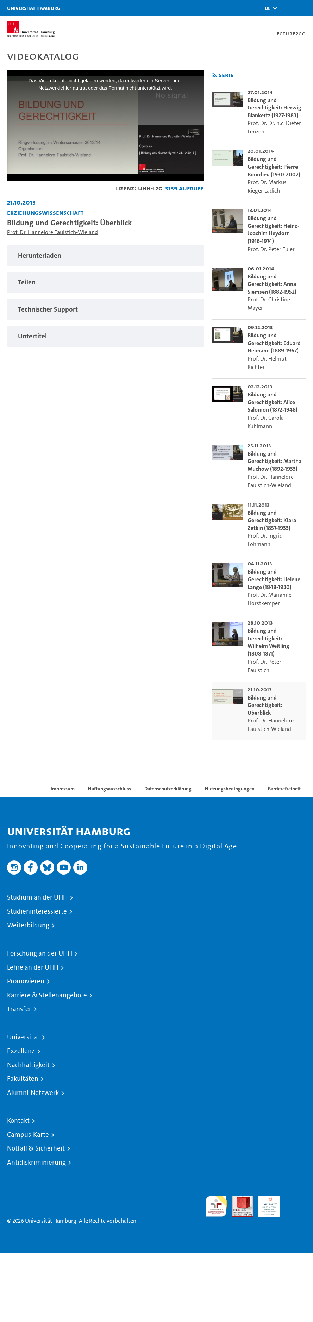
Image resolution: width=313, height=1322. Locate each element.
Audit (238, 1199)
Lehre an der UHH (32, 967)
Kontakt (18, 1120)
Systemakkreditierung (295, 1199)
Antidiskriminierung (36, 1162)
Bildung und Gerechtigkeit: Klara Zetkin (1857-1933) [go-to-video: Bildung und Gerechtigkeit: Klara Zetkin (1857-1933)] (272, 520)
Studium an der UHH (37, 897)
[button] (267, 8)
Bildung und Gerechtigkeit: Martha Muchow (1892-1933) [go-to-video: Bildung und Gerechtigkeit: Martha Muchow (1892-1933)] (274, 461)
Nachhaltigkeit (28, 1065)
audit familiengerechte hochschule (216, 1206)
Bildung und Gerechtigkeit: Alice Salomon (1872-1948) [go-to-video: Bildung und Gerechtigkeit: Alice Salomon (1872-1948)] (273, 402)
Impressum (63, 788)
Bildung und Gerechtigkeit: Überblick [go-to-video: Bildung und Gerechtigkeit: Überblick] (265, 705)
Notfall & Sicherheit (36, 1148)
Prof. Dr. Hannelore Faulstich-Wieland (52, 232)
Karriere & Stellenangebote (47, 995)
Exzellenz (21, 1050)
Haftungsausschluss (109, 788)
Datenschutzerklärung (168, 788)
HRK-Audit (265, 1204)
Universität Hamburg (33, 8)
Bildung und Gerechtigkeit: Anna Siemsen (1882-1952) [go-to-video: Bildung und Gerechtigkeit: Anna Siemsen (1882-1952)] (272, 284)
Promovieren (25, 981)
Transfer (19, 1009)
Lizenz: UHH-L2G (139, 188)
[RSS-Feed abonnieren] (214, 75)
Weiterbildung (28, 925)
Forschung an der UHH (39, 953)
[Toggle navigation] (304, 8)
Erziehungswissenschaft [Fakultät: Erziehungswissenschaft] (45, 212)
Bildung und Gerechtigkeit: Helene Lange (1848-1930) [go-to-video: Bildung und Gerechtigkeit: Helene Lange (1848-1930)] (274, 579)
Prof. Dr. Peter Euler (271, 249)
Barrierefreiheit (284, 788)
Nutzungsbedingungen (230, 788)
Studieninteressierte (37, 911)
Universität (23, 1037)
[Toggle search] (286, 8)
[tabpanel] (105, 256)
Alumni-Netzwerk (33, 1092)
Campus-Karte (28, 1134)
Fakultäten (22, 1078)
